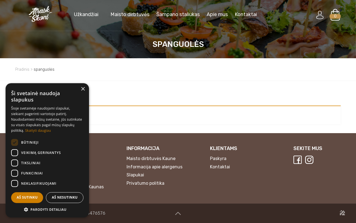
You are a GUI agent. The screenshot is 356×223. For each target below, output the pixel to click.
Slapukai (135, 175)
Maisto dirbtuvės (129, 14)
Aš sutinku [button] (27, 197)
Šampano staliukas (178, 14)
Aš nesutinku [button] (65, 197)
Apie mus (217, 14)
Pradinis (22, 69)
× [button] (83, 89)
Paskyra (218, 158)
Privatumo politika (145, 183)
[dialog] (47, 150)
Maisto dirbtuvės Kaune (151, 158)
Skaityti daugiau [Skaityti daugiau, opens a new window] (38, 130)
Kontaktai (246, 14)
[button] (47, 209)
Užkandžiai (86, 14)
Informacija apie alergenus (154, 166)
